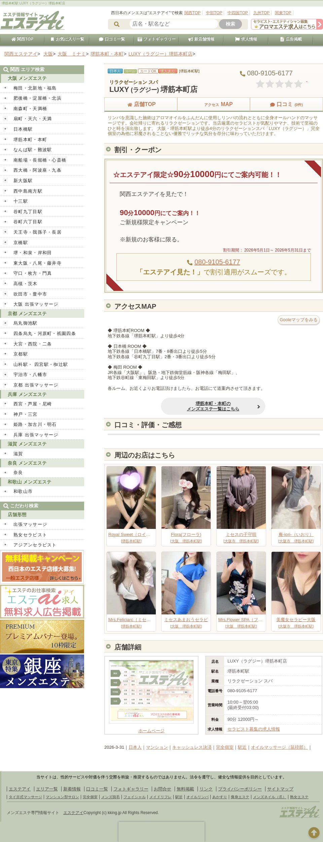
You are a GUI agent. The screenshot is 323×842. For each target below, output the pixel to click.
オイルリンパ (197, 797)
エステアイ (20, 789)
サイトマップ (280, 789)
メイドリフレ (160, 797)
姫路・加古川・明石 (35, 424)
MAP (213, 104)
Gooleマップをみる (299, 319)
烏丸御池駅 (25, 323)
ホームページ (151, 728)
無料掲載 (185, 789)
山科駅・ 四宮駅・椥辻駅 (40, 364)
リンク (206, 789)
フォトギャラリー (156, 39)
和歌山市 (23, 491)
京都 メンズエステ (27, 313)
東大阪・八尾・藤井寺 (37, 263)
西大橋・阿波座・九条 (37, 170)
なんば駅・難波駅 (32, 149)
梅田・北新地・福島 (35, 88)
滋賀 (18, 453)
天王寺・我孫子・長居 (37, 232)
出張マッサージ (30, 524)
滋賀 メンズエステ (27, 443)
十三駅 (20, 201)
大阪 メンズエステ (27, 78)
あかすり (219, 797)
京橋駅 (20, 242)
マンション (157, 747)
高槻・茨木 (25, 283)
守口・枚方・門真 (32, 273)
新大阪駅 (23, 180)
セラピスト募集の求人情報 (253, 729)
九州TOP (261, 12)
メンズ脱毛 (110, 797)
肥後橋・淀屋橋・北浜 (37, 98)
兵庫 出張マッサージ (36, 434)
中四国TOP (237, 12)
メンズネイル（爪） (269, 797)
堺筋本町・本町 (30, 139)
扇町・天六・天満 (32, 118)
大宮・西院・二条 (32, 343)
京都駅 (20, 354)
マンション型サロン (62, 797)
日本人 (135, 747)
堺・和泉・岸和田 (32, 252)
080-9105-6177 (217, 262)
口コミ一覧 (111, 39)
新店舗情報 (201, 39)
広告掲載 (290, 39)
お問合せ (162, 789)
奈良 (18, 472)
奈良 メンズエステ (27, 463)
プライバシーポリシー (240, 789)
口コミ (286, 104)
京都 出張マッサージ (36, 385)
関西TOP (192, 12)
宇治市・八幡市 (30, 374)
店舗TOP (141, 104)
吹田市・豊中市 (30, 294)
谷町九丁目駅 (27, 211)
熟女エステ (299, 797)
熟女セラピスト (30, 534)
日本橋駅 (23, 129)
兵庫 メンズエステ (27, 394)
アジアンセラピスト (35, 544)
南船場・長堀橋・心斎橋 (39, 160)
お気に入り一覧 (67, 39)
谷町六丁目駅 (27, 221)
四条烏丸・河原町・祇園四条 (44, 333)
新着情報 (72, 789)
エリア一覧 (47, 789)
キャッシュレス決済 (192, 747)
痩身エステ (240, 797)
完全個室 (225, 747)
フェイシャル (134, 797)
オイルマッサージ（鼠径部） (279, 747)
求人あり (167, 71)
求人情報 (246, 39)
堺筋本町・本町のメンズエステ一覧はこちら (164, 406)
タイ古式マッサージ (25, 797)
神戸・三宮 (25, 414)
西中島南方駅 (27, 191)
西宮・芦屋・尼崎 (32, 403)
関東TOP (283, 12)
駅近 (242, 747)
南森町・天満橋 (30, 108)
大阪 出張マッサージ (36, 304)
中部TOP (214, 12)
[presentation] (161, 832)
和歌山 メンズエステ (29, 481)
